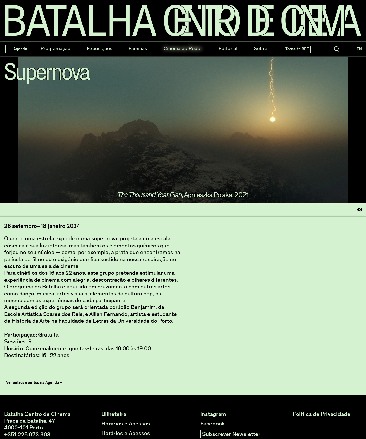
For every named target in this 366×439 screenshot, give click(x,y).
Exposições (99, 48)
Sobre (260, 48)
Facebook (212, 423)
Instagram (213, 414)
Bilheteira (113, 414)
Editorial (228, 48)
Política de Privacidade (321, 414)
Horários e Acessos (125, 423)
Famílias (138, 48)
